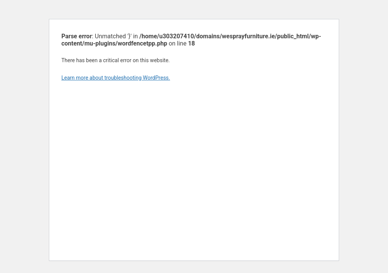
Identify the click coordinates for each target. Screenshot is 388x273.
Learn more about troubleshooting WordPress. (115, 78)
